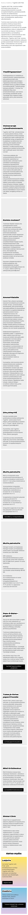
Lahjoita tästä (7, 882)
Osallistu (8, 3)
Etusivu (3, 3)
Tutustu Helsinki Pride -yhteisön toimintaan (14, 905)
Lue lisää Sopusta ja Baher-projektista (14, 667)
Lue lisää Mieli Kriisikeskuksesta (13, 790)
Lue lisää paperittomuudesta (12, 742)
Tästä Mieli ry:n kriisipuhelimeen (13, 517)
